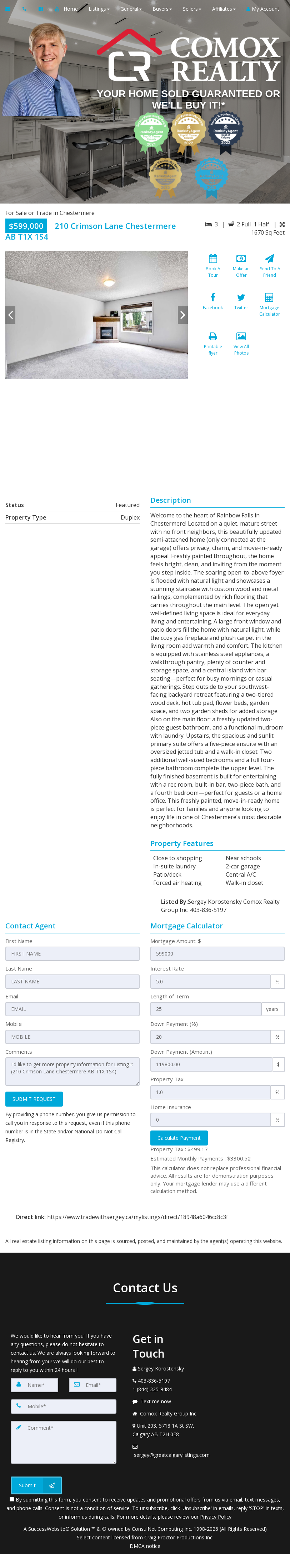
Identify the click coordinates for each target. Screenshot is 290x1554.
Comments (18, 1051)
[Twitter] (241, 309)
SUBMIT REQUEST (34, 1099)
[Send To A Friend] (269, 270)
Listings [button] (99, 8)
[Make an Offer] (241, 270)
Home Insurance (170, 1107)
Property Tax (167, 1079)
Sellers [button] (192, 8)
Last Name (18, 968)
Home (71, 8)
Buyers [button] (162, 8)
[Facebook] (213, 309)
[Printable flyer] (213, 348)
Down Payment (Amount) (181, 1051)
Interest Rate (167, 968)
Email (11, 996)
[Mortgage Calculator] (269, 309)
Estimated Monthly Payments (200, 1158)
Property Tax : (179, 1149)
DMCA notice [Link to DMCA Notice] (145, 1546)
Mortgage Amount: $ (175, 940)
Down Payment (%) (174, 1023)
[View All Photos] (241, 348)
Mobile (13, 1023)
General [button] (131, 8)
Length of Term (169, 996)
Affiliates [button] (224, 8)
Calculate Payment (179, 1137)
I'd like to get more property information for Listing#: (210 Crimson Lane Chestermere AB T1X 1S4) (72, 1071)
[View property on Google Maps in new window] (143, 432)
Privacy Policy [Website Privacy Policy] (215, 1516)
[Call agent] (25, 9)
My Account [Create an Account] (262, 8)
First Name (18, 940)
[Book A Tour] (213, 270)
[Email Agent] (11, 9)
